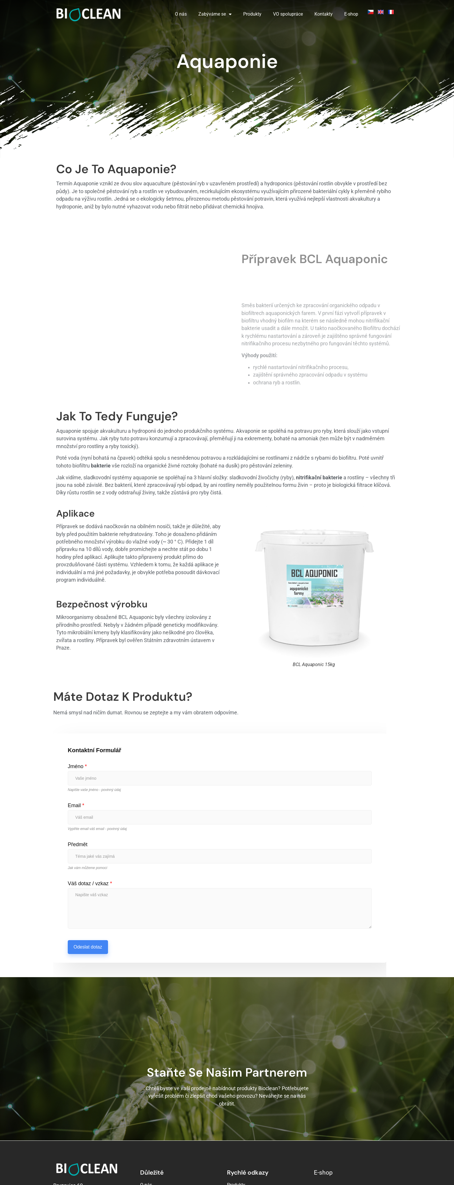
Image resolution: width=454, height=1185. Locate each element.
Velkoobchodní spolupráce (167, 1140)
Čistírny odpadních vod (250, 1148)
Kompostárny (241, 1140)
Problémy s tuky (243, 1157)
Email (76, 752)
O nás (181, 14)
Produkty (252, 14)
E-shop (351, 14)
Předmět (77, 791)
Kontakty (323, 14)
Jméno (77, 713)
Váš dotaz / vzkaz (90, 830)
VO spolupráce (288, 14)
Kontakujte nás (155, 1148)
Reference (150, 1157)
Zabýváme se (215, 14)
